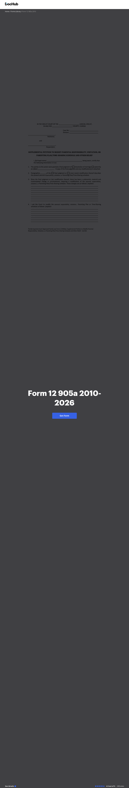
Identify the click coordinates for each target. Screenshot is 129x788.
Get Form (64, 415)
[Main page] (11, 4)
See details (9, 786)
